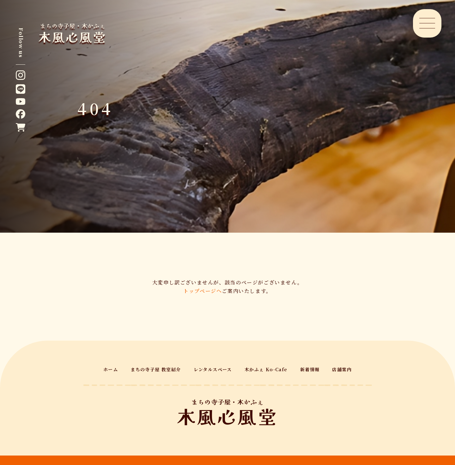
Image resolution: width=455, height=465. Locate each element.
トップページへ (202, 291)
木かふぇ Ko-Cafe (266, 369)
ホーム (110, 369)
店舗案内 (342, 369)
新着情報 (310, 369)
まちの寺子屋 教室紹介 (155, 369)
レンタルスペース (213, 369)
